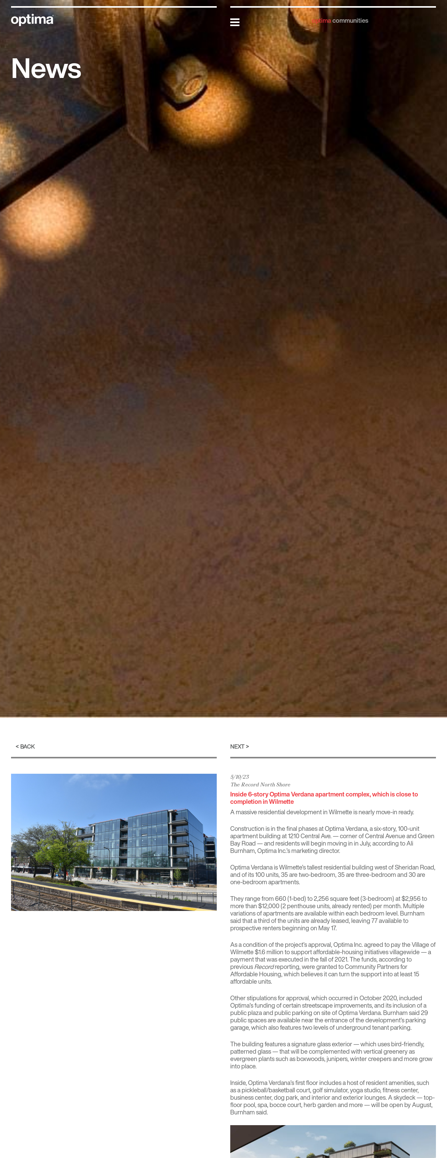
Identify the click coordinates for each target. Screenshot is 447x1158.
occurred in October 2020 (362, 997)
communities (349, 20)
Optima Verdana (251, 867)
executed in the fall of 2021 (312, 959)
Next (237, 746)
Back (27, 746)
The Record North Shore (260, 784)
